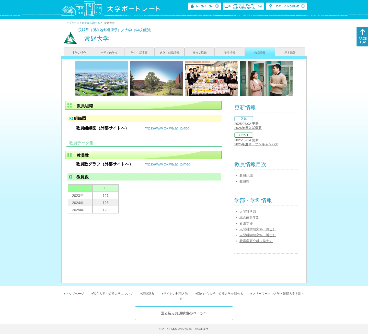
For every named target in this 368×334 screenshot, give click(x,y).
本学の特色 (79, 52)
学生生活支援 (139, 52)
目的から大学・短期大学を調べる (220, 293)
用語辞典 (148, 293)
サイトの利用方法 (175, 293)
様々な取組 (200, 52)
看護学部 (246, 223)
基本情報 (290, 52)
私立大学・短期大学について (113, 293)
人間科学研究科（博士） (257, 235)
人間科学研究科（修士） (257, 229)
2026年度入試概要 (248, 128)
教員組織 (246, 175)
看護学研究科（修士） (256, 241)
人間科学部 (247, 211)
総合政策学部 (249, 217)
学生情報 (229, 52)
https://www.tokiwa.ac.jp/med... (168, 164)
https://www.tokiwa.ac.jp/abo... (168, 128)
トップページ (71, 22)
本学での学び (109, 52)
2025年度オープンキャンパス (256, 144)
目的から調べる (91, 22)
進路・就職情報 (169, 52)
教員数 (244, 181)
